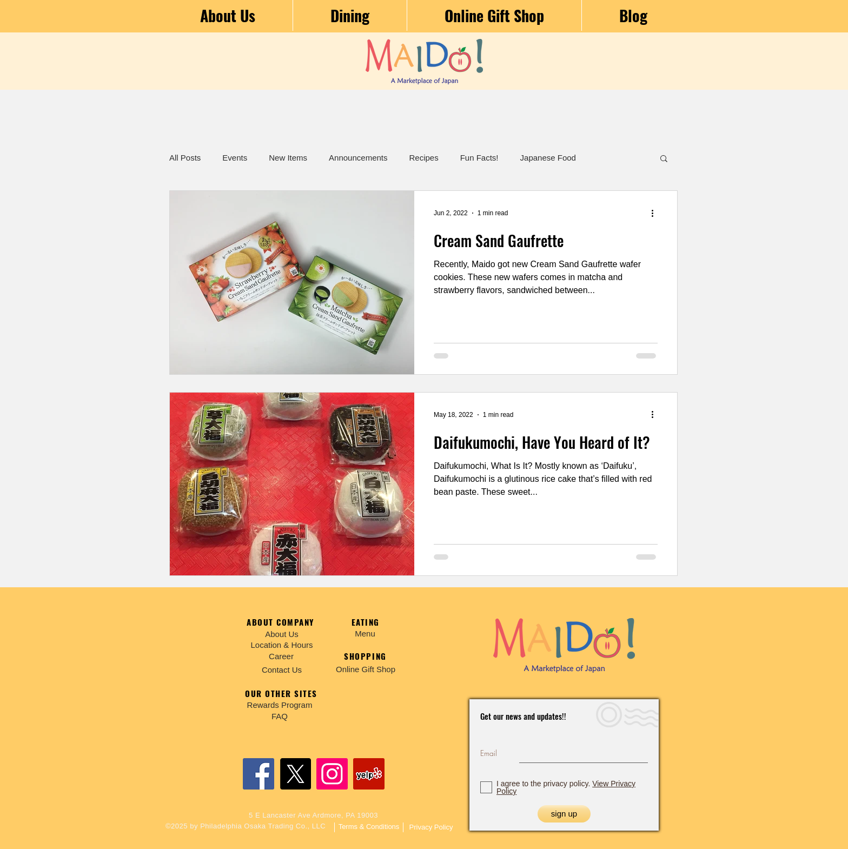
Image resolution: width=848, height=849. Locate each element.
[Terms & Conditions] (368, 827)
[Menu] (365, 633)
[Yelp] (369, 774)
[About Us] (281, 634)
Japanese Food (548, 157)
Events (234, 157)
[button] (664, 159)
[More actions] (656, 213)
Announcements (358, 157)
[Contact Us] (281, 669)
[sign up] (564, 814)
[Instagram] (332, 774)
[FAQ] (279, 716)
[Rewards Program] (279, 705)
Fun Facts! (479, 157)
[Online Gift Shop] (365, 669)
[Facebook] (258, 774)
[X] (295, 774)
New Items (288, 157)
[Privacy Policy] (431, 827)
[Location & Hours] (281, 645)
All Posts (185, 157)
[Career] (281, 656)
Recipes (423, 157)
